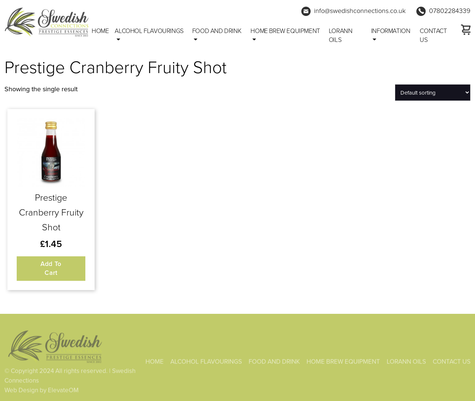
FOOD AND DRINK (216, 30)
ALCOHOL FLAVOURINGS (149, 30)
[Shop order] (433, 92)
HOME (154, 362)
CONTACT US (433, 35)
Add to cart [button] (51, 268)
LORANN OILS (341, 35)
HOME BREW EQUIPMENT (285, 30)
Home (100, 30)
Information (390, 30)
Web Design (21, 391)
